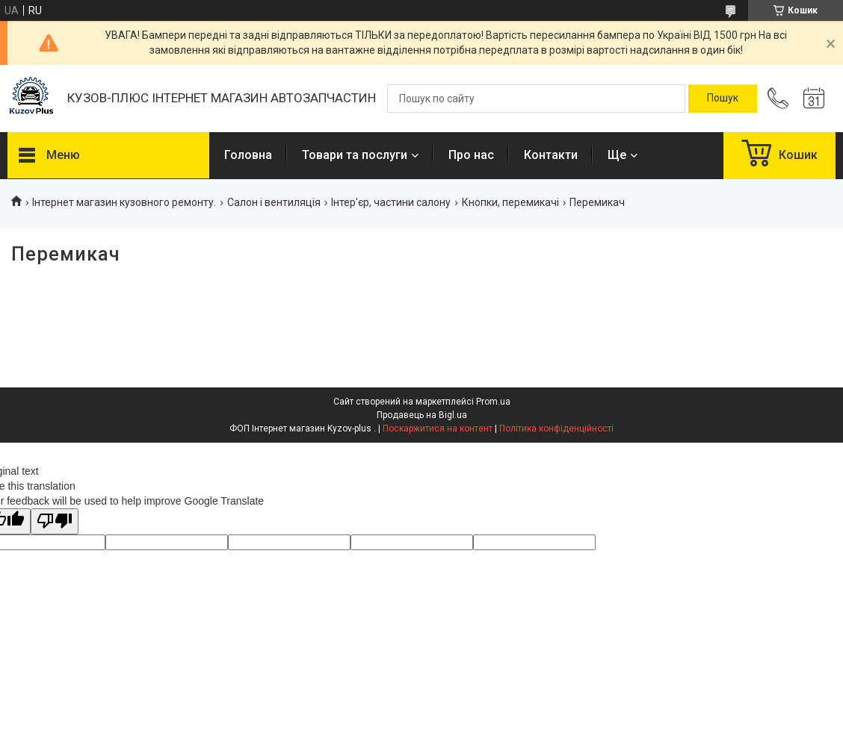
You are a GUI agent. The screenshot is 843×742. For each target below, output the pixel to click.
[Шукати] (722, 98)
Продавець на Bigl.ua (422, 415)
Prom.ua (493, 401)
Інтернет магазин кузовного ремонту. (124, 202)
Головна (248, 155)
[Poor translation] (54, 521)
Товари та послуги (354, 155)
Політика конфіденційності (556, 428)
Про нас (471, 155)
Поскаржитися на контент (437, 428)
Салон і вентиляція (274, 202)
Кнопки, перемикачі (510, 202)
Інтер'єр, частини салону (391, 202)
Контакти (551, 155)
